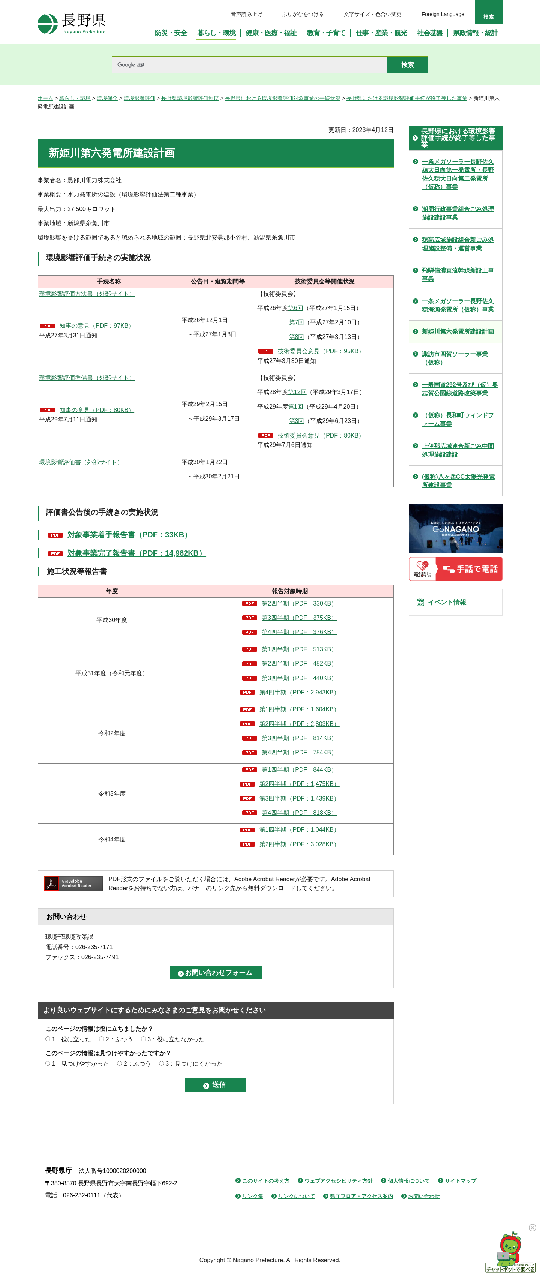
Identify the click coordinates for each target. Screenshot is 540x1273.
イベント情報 (450, 604)
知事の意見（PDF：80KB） (97, 410)
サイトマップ (460, 1181)
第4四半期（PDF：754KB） (299, 752)
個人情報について (409, 1181)
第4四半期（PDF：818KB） (299, 813)
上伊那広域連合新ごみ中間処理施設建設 (458, 450)
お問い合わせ (424, 1196)
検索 (488, 17)
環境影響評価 (139, 98)
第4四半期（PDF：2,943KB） (300, 692)
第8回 (296, 337)
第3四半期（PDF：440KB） (299, 678)
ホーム (45, 98)
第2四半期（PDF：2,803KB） (300, 724)
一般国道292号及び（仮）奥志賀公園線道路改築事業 (460, 389)
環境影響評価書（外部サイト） (81, 462)
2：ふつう (119, 1039)
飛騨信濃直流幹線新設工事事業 (458, 274)
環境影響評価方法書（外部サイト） (87, 294)
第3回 (296, 421)
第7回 (296, 322)
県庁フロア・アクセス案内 (361, 1196)
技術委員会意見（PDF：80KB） (321, 435)
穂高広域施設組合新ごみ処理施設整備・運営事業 (458, 244)
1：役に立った (71, 1039)
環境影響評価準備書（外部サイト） (87, 378)
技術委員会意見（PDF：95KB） (321, 351)
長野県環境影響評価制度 (190, 98)
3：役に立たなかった (176, 1039)
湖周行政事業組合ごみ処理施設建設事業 (458, 213)
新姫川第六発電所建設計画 (458, 331)
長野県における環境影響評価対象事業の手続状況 (282, 98)
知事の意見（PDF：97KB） (97, 325)
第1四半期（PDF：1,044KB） (300, 829)
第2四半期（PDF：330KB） (299, 603)
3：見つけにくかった (194, 1063)
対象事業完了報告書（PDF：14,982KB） (137, 553)
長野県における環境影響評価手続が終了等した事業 (406, 98)
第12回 (297, 392)
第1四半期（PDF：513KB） (299, 649)
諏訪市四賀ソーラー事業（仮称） (455, 358)
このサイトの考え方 (266, 1181)
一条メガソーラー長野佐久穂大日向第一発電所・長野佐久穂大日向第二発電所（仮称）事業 (458, 174)
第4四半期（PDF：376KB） (299, 632)
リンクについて (296, 1196)
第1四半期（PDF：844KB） (299, 769)
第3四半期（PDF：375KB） (299, 618)
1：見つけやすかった (80, 1063)
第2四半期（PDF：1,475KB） (300, 784)
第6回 (295, 308)
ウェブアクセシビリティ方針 (338, 1181)
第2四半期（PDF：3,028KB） (300, 844)
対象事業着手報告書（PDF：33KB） (130, 535)
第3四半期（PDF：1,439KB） (300, 798)
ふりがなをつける (303, 14)
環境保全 (107, 98)
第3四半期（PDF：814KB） (299, 738)
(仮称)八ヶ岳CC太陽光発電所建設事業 (458, 481)
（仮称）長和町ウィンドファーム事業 (458, 419)
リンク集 (252, 1196)
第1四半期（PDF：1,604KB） (300, 709)
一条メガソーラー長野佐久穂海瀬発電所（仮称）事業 (458, 305)
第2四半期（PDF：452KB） (299, 663)
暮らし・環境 (75, 98)
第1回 (295, 406)
